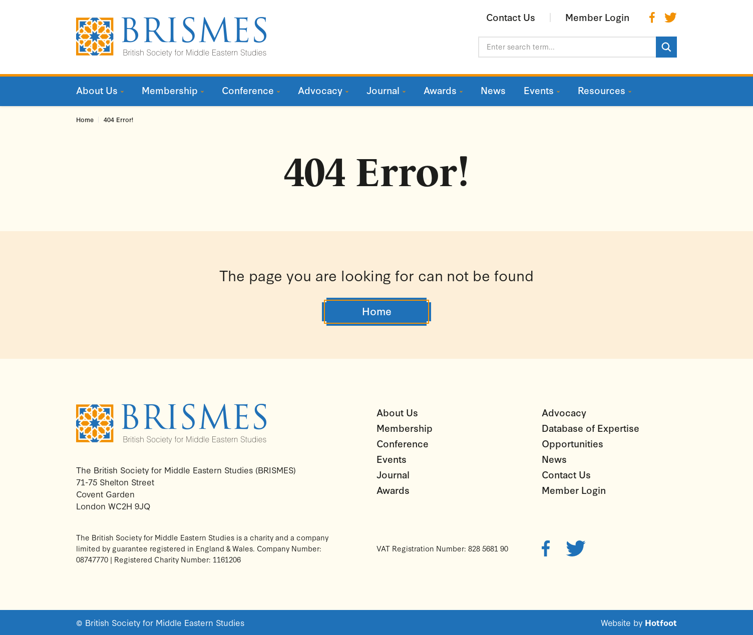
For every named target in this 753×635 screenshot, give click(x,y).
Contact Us (566, 474)
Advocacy (564, 412)
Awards (393, 489)
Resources (601, 90)
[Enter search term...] (567, 47)
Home (85, 119)
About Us (397, 412)
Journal (393, 474)
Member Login (574, 489)
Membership (404, 427)
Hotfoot (661, 622)
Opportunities (572, 443)
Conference (402, 443)
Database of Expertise (590, 427)
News (554, 458)
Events (391, 458)
